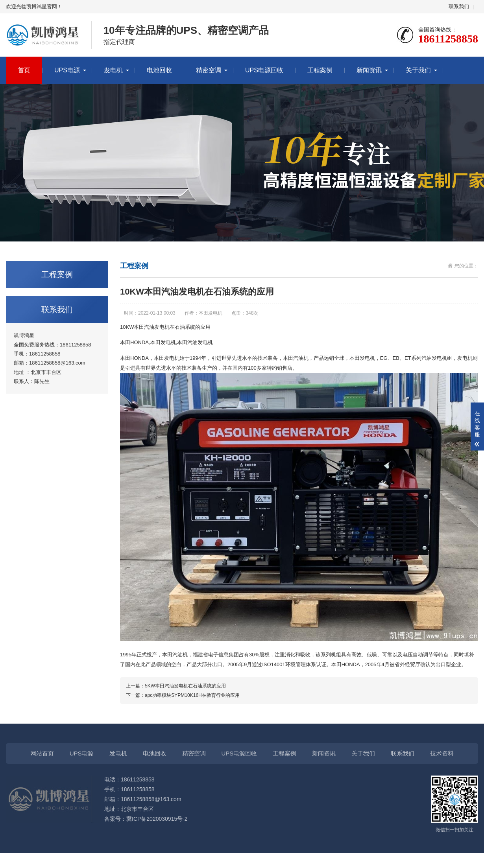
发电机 (113, 70)
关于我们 (418, 70)
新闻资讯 (369, 70)
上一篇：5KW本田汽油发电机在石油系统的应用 (176, 686)
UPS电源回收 (264, 70)
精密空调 (208, 70)
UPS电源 (67, 70)
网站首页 (42, 753)
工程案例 (320, 70)
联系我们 (459, 6)
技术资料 (442, 753)
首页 (24, 70)
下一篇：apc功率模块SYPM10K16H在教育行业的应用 (183, 695)
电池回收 (159, 70)
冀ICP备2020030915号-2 (157, 819)
